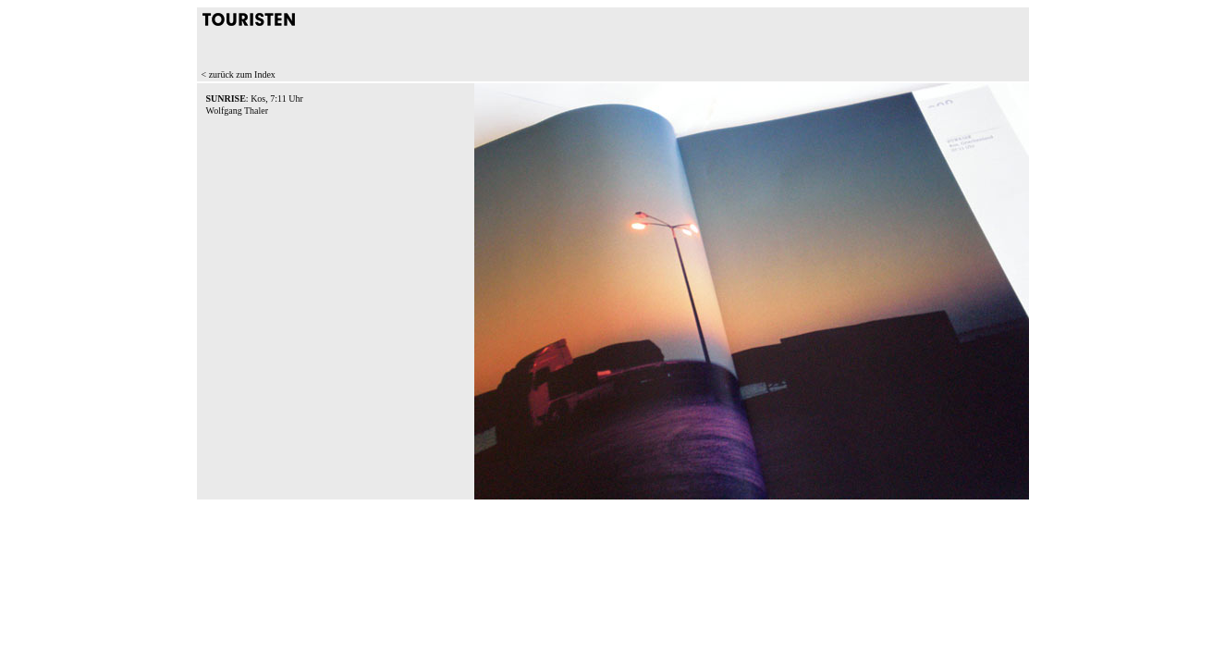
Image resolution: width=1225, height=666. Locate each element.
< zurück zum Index (239, 74)
